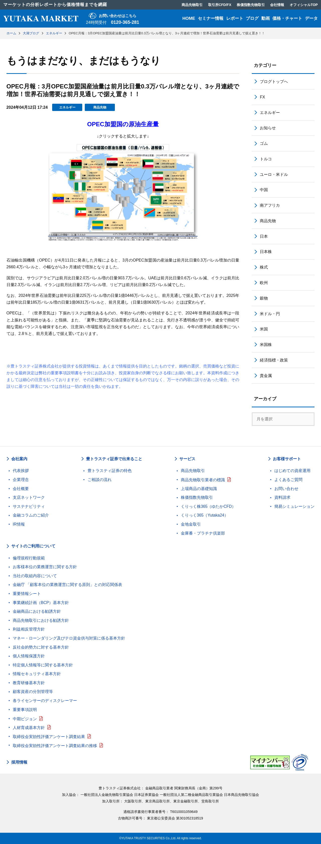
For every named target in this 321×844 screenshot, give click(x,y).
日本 (264, 236)
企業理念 (21, 479)
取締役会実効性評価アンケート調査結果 (49, 737)
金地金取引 (191, 524)
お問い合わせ (286, 489)
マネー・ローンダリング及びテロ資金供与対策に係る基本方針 (69, 638)
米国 (264, 329)
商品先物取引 (193, 470)
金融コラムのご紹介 (31, 515)
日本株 (266, 252)
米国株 (266, 344)
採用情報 (19, 762)
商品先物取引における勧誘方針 (41, 620)
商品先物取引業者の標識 (203, 480)
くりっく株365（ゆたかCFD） (208, 506)
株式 (264, 267)
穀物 (264, 298)
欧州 (264, 283)
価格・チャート (287, 18)
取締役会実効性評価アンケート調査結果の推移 (55, 746)
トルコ (266, 159)
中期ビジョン (25, 719)
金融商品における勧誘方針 (37, 611)
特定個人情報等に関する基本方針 (43, 665)
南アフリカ (270, 205)
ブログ (252, 18)
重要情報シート (27, 593)
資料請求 (282, 497)
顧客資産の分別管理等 (33, 691)
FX (262, 97)
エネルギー (67, 107)
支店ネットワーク (29, 497)
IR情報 (19, 524)
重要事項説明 (25, 709)
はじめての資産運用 (292, 470)
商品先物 (99, 107)
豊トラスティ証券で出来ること (114, 459)
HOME (188, 18)
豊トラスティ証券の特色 (110, 470)
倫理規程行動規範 (29, 558)
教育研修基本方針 (29, 683)
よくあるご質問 (288, 479)
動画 (265, 18)
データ (311, 18)
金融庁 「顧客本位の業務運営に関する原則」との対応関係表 (67, 584)
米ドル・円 (270, 314)
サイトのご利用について (33, 546)
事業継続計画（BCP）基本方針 (41, 602)
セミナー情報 (210, 18)
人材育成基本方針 (29, 728)
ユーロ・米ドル (274, 174)
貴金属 (266, 376)
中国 (264, 190)
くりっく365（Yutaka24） (204, 515)
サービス (187, 459)
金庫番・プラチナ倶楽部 (203, 533)
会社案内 (19, 459)
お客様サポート (287, 459)
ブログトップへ (274, 81)
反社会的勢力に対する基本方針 (41, 647)
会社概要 (21, 489)
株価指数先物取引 (197, 497)
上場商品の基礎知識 (199, 489)
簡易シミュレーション (294, 506)
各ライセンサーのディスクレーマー (45, 700)
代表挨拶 (21, 470)
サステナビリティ (29, 506)
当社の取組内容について (35, 576)
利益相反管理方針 (29, 629)
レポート (234, 18)
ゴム (264, 143)
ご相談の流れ (100, 479)
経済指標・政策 (274, 360)
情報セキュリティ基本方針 (37, 674)
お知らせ (268, 128)
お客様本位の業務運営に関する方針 (45, 567)
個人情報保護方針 (29, 656)
